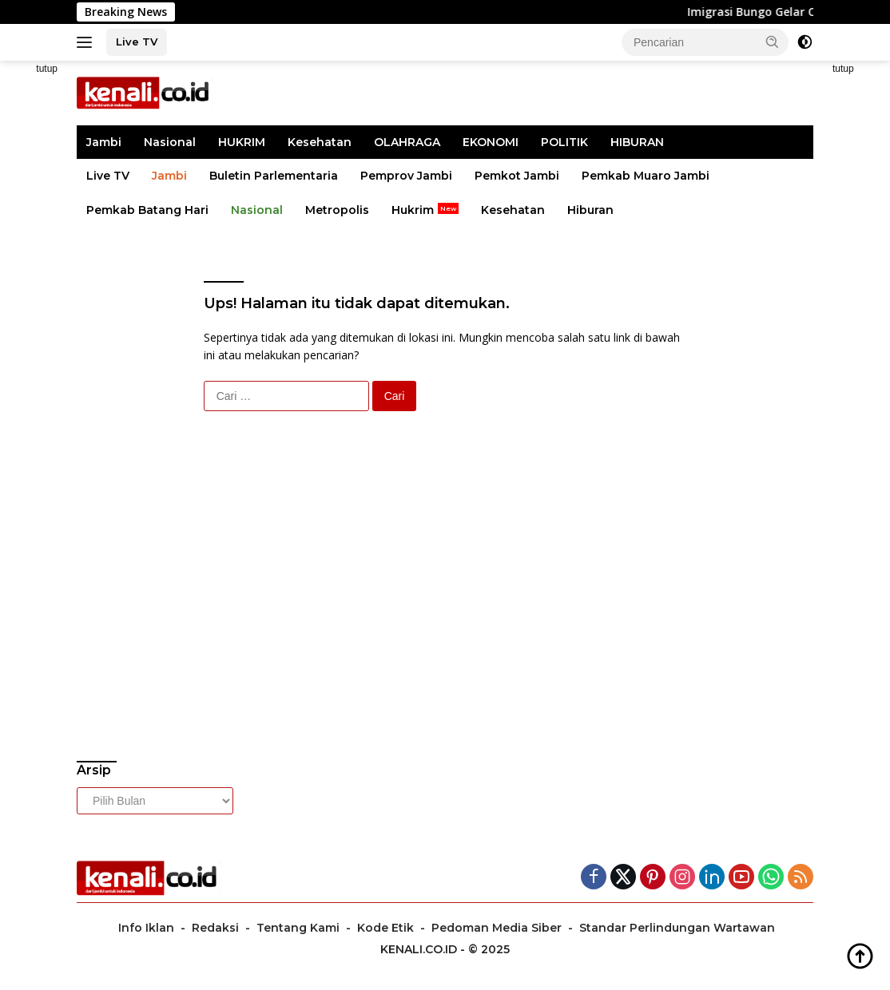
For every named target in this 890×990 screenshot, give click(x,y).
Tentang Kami (298, 928)
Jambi (103, 142)
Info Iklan (146, 928)
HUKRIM (241, 142)
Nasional (170, 142)
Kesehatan (320, 142)
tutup (47, 68)
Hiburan (590, 210)
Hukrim (412, 210)
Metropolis (337, 210)
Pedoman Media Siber (496, 928)
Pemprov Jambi (406, 175)
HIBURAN (637, 142)
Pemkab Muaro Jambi (645, 175)
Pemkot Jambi (517, 175)
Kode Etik (385, 928)
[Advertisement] (191, 639)
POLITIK (564, 142)
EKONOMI (491, 142)
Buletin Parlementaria (273, 175)
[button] (773, 41)
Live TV (136, 41)
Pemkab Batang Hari (147, 210)
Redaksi (215, 928)
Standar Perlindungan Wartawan (677, 928)
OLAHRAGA (407, 142)
